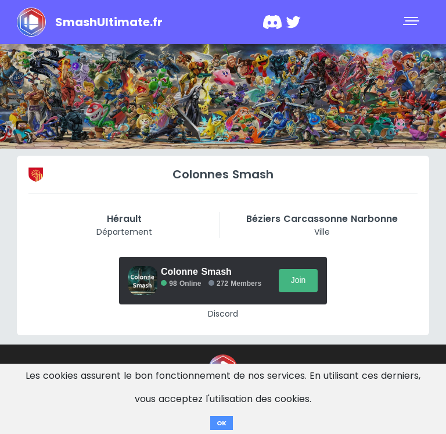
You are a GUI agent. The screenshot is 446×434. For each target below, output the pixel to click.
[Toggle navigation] (412, 22)
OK (221, 423)
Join (298, 280)
